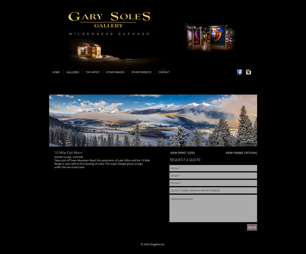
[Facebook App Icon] (239, 72)
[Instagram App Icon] (248, 72)
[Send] (252, 227)
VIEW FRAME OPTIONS (241, 153)
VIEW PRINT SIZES (182, 153)
